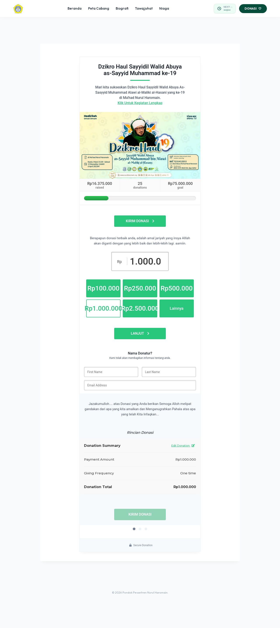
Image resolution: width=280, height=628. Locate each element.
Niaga (164, 8)
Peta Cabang (98, 8)
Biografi (122, 8)
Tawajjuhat (144, 8)
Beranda (75, 8)
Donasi (253, 8)
